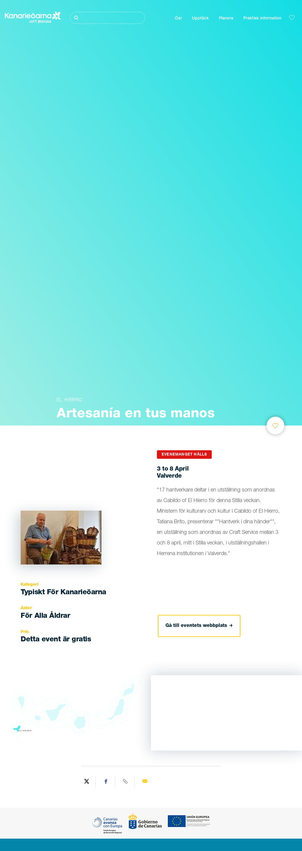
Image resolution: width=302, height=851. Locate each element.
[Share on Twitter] (87, 782)
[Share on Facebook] (106, 782)
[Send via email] (145, 782)
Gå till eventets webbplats (199, 626)
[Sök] (107, 18)
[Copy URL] (125, 782)
